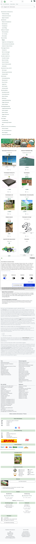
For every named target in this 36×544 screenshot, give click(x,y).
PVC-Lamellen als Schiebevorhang (7, 410)
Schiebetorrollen (4, 396)
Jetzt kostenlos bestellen (18, 464)
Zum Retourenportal (22, 481)
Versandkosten (6, 436)
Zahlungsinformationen (25, 535)
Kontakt (5, 423)
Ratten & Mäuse (5, 96)
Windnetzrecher (22, 378)
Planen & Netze (4, 37)
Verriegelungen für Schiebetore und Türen (8, 411)
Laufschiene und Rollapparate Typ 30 (7, 400)
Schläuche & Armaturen (6, 15)
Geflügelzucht (3, 368)
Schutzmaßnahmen (5, 94)
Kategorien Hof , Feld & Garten (18, 6)
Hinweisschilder (5, 74)
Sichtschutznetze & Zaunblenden (8, 44)
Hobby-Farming (3, 367)
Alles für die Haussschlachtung (6, 404)
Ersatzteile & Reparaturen (8, 433)
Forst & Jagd (3, 118)
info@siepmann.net (20, 500)
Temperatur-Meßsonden (6, 134)
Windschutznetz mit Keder (24, 372)
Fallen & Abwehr (5, 104)
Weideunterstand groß (5, 362)
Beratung (5, 435)
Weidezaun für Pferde (23, 395)
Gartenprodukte (5, 88)
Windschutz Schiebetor (5, 392)
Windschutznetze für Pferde (24, 362)
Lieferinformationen (26, 533)
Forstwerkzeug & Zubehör (7, 122)
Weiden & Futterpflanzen (6, 21)
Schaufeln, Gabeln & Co (5, 56)
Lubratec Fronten (22, 368)
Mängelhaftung (10, 533)
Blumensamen (4, 23)
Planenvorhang (21, 369)
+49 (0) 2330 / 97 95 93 (27, 495)
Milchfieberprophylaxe (5, 372)
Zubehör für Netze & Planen (7, 46)
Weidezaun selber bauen (23, 389)
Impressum (3, 271)
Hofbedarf (3, 388)
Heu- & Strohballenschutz (6, 130)
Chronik (5, 424)
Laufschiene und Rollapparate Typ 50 (7, 402)
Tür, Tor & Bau (4, 33)
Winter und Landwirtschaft (6, 390)
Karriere (5, 425)
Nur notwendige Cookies (17, 285)
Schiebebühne (3, 398)
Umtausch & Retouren (26, 534)
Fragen (5, 432)
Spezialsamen (3, 19)
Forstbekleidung (5, 120)
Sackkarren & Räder (5, 54)
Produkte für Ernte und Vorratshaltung (8, 126)
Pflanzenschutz (5, 80)
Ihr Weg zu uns (6, 421)
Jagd (3, 124)
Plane (20, 319)
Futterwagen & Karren (5, 48)
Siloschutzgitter (5, 132)
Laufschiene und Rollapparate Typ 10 (7, 399)
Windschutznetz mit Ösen (23, 371)
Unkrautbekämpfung (6, 78)
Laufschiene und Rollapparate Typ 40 (7, 401)
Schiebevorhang (22, 377)
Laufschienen (3, 409)
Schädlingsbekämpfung (5, 106)
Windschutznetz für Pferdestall (24, 366)
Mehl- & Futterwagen (6, 52)
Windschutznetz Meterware (24, 374)
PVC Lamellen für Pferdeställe (24, 373)
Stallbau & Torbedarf (5, 29)
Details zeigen (30, 281)
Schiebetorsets (3, 389)
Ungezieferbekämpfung (6, 100)
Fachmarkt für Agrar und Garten (9, 420)
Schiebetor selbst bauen (5, 395)
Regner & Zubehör (5, 17)
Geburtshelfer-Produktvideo (6, 405)
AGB (10, 531)
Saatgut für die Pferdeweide (6, 374)
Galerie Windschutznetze (23, 363)
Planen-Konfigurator (25, 337)
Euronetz (2, 365)
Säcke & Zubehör (5, 128)
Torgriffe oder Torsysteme (23, 392)
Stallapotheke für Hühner (5, 373)
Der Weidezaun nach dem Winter (25, 388)
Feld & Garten (3, 76)
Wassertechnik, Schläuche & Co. (7, 11)
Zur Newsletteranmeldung (9, 522)
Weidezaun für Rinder (23, 386)
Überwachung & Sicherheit (7, 72)
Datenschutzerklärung (10, 271)
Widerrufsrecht (10, 534)
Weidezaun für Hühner (23, 398)
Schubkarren (4, 50)
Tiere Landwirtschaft (4, 369)
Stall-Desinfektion (4, 90)
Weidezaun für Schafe (23, 396)
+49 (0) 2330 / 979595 (8, 495)
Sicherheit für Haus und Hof (6, 68)
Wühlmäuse (4, 98)
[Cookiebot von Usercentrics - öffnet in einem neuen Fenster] (30, 258)
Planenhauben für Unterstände (6, 387)
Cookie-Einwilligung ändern (10, 537)
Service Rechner (32, 474)
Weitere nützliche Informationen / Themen (18, 413)
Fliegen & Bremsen (5, 102)
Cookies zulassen (29, 285)
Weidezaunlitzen (22, 390)
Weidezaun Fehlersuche (23, 393)
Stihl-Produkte (4, 86)
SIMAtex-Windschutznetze (23, 379)
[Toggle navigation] (1, 1)
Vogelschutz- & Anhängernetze (7, 42)
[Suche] (16, 1)
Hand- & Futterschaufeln (6, 64)
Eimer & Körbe (4, 82)
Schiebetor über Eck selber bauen (7, 386)
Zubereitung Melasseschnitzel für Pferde (8, 366)
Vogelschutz (4, 84)
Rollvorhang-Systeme (23, 375)
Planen (3, 39)
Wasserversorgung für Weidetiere (7, 363)
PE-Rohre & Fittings (5, 13)
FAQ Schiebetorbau (4, 394)
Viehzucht (2, 406)
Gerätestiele (4, 66)
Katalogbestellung (18, 452)
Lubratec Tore (21, 367)
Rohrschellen (4, 35)
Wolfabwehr (21, 387)
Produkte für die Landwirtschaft (7, 407)
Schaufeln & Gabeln (5, 58)
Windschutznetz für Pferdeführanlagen (26, 365)
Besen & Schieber (5, 60)
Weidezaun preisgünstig (23, 394)
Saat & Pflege (4, 27)
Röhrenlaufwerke (5, 31)
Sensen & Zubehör (5, 62)
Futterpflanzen (4, 25)
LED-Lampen (4, 70)
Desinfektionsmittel (5, 92)
